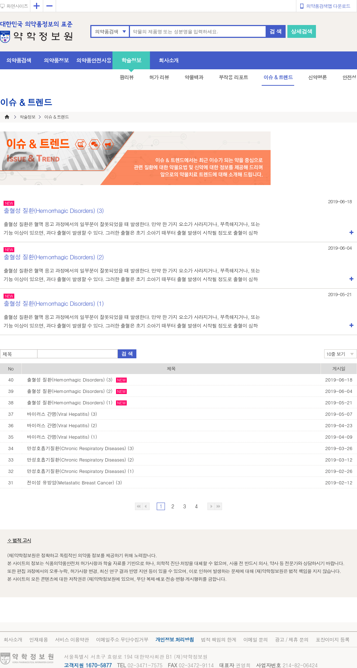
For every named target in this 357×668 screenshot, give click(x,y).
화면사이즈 (17, 6)
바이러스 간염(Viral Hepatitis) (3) (62, 413)
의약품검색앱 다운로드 (328, 6)
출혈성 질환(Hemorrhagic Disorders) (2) (70, 391)
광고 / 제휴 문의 (291, 639)
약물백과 (194, 77)
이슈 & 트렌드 (277, 77)
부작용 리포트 (233, 77)
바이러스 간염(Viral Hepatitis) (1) (62, 436)
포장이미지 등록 (333, 639)
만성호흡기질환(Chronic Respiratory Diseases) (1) (80, 471)
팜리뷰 (127, 77)
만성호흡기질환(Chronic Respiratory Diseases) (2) (80, 459)
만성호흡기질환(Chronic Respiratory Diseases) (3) (80, 448)
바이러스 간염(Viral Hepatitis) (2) (62, 425)
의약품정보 (56, 60)
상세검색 (301, 31)
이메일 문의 (255, 639)
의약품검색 (106, 31)
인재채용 (38, 639)
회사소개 (169, 60)
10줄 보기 (335, 353)
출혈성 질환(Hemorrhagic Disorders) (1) (70, 402)
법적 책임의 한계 (218, 639)
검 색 (276, 31)
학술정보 (131, 60)
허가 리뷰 (159, 77)
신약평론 (317, 77)
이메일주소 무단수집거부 (122, 639)
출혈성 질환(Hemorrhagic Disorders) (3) (70, 379)
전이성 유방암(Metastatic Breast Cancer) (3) (74, 482)
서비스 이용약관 (72, 639)
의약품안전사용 (93, 60)
